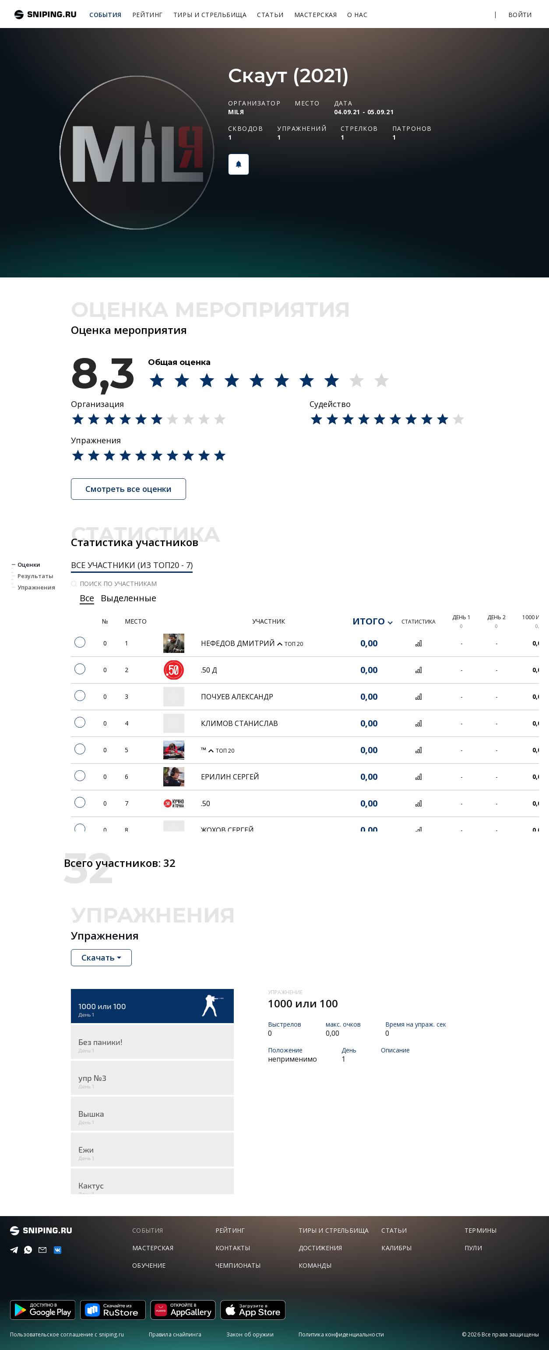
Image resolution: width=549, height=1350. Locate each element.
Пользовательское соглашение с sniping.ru (67, 1334)
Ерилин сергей (230, 777)
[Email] (41, 1250)
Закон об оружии (250, 1334)
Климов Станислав (239, 723)
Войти (519, 15)
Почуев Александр (237, 696)
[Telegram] (12, 1250)
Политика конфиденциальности (341, 1334)
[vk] (55, 1250)
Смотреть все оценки (128, 489)
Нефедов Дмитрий (239, 643)
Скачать (98, 957)
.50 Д (209, 670)
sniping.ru (45, 14)
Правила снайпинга (175, 1334)
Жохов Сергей (227, 830)
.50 (205, 803)
